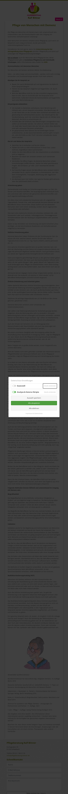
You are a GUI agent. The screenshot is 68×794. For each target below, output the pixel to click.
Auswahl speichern (34, 398)
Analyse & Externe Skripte (28, 392)
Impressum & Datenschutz (34, 413)
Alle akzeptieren (34, 403)
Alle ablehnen (34, 408)
